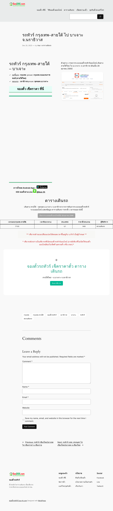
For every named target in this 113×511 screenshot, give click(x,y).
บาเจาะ (73, 315)
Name (25, 387)
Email (25, 397)
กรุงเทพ (26, 315)
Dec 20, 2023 (27, 45)
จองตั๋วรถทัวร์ (51, 315)
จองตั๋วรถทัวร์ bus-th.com (18, 501)
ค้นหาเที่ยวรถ (56, 283)
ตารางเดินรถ (46, 45)
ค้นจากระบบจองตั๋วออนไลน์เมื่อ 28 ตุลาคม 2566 (56, 215)
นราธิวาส (63, 315)
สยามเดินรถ (28, 319)
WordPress (42, 501)
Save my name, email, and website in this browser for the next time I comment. (55, 419)
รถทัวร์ (82, 315)
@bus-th (39, 192)
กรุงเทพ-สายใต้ (38, 315)
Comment (27, 361)
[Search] (100, 16)
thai (39, 45)
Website (25, 408)
